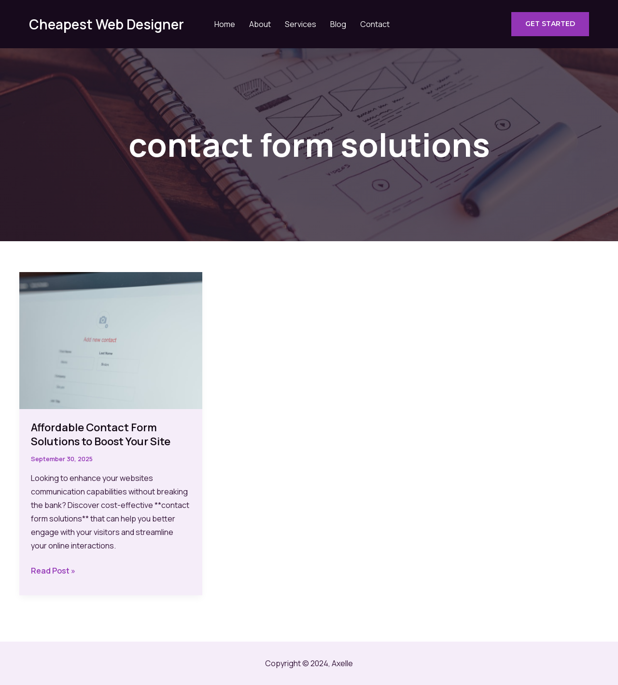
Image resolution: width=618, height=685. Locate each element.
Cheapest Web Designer (106, 24)
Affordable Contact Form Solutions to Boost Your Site (100, 434)
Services (300, 24)
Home (224, 24)
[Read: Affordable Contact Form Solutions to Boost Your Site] (110, 339)
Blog (338, 24)
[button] (550, 24)
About (260, 24)
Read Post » (53, 570)
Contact (375, 24)
